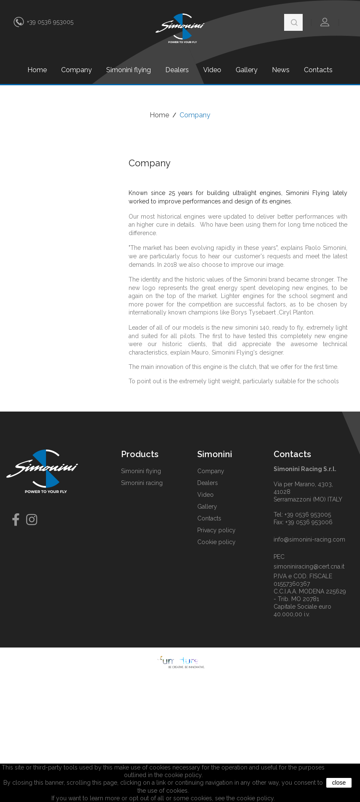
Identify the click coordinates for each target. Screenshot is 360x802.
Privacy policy (216, 530)
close (339, 782)
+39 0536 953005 (50, 22)
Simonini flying (128, 70)
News (281, 70)
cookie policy (255, 798)
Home (37, 70)
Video (212, 70)
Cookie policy (216, 542)
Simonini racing (142, 483)
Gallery (247, 70)
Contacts (318, 70)
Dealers (177, 70)
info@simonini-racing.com (309, 539)
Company (76, 70)
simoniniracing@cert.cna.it (309, 566)
